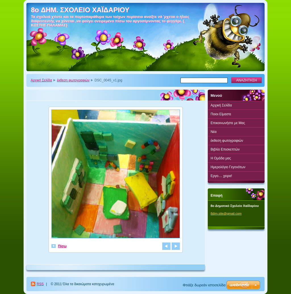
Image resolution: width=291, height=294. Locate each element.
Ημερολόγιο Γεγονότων (228, 167)
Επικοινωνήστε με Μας (228, 123)
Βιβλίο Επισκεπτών (225, 149)
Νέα (214, 132)
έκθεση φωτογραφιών (73, 80)
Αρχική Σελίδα (41, 80)
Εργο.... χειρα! (221, 176)
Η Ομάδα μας (221, 158)
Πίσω (62, 246)
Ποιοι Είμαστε (221, 114)
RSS (40, 284)
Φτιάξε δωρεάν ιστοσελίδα (204, 285)
